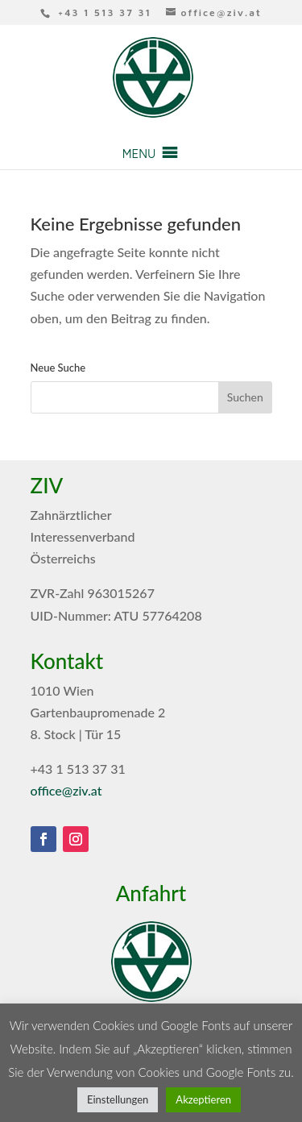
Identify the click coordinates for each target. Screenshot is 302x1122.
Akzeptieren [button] (203, 1099)
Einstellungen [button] (117, 1099)
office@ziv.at (66, 790)
